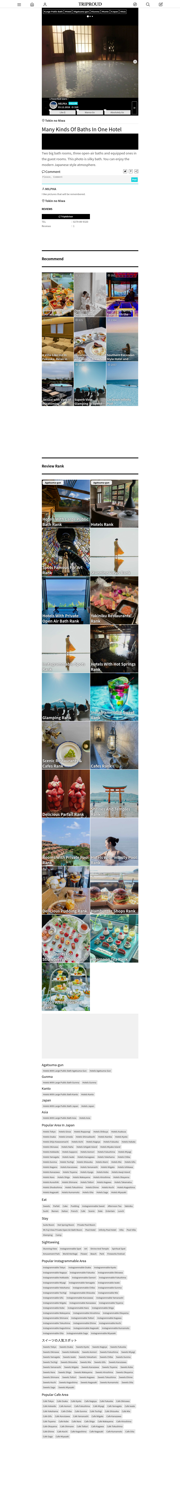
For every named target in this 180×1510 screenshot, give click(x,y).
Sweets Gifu (100, 1362)
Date (100, 1211)
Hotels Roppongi (82, 1131)
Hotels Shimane (69, 1182)
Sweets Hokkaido (70, 1351)
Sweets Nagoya (99, 1346)
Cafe (83, 1211)
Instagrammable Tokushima (56, 1323)
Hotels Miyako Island (110, 1146)
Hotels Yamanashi (89, 1167)
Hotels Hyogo (86, 1172)
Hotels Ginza (65, 1131)
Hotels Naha (67, 1146)
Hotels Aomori (87, 1151)
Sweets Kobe (126, 1367)
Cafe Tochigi (96, 1411)
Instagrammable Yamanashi (109, 1297)
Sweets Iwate (69, 1356)
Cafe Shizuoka (112, 1411)
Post (134, 179)
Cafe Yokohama (50, 1411)
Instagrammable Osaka (80, 1267)
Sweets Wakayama (83, 1372)
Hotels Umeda (66, 1136)
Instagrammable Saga (77, 1333)
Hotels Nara (48, 1177)
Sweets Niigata (71, 1367)
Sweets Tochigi (50, 1362)
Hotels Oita (88, 1192)
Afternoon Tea (114, 1206)
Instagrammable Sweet (93, 1206)
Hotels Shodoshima (52, 1187)
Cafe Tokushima (114, 1426)
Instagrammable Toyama (111, 1302)
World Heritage (70, 1253)
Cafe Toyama (49, 1421)
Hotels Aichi (77, 1141)
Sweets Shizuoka (69, 1362)
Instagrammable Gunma (110, 1287)
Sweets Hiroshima (104, 1372)
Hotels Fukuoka (111, 1141)
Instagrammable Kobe (54, 1307)
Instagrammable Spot (70, 1248)
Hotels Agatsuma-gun (100, 1070)
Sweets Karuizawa (117, 1362)
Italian (65, 1211)
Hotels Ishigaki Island (87, 1146)
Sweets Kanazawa (90, 1367)
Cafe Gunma (81, 1411)
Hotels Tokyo (49, 1131)
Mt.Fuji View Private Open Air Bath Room (62, 1229)
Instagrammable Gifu (53, 1297)
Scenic (91, 1211)
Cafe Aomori (65, 1406)
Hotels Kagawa (104, 1182)
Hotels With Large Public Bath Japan (60, 1106)
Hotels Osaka (49, 1136)
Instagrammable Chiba (84, 1287)
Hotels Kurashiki (51, 1182)
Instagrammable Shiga (103, 1307)
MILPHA (62, 103)
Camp (58, 1234)
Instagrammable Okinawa (110, 1272)
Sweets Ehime (126, 1377)
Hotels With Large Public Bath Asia (59, 1117)
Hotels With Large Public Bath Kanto (60, 1094)
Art (85, 1248)
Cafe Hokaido (49, 1406)
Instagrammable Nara (78, 1307)
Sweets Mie (85, 1362)
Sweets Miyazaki (66, 1387)
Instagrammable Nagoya (55, 1272)
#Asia (126, 11)
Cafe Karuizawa (62, 1416)
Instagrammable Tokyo (54, 1267)
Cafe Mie (126, 1411)
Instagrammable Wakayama (56, 1312)
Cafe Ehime (48, 1431)
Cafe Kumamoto (114, 1431)
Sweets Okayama (124, 1372)
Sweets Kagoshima (68, 1382)
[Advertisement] (90, 142)
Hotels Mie (116, 1161)
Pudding (75, 1206)
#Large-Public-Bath (54, 11)
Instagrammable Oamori (84, 1277)
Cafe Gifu (47, 1416)
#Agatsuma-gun (83, 11)
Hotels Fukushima (106, 1151)
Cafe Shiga (89, 1421)
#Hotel (69, 11)
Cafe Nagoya (91, 1401)
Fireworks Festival (116, 1253)
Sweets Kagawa (86, 1377)
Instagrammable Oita (53, 1333)
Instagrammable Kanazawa (82, 1302)
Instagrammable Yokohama (56, 1287)
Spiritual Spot (118, 1248)
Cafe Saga (48, 1436)
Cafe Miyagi (98, 1406)
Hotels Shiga (64, 1177)
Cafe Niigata (97, 1416)
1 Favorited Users (59, 98)
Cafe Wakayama (105, 1421)
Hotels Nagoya (93, 1141)
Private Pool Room (86, 1224)
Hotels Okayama (121, 1177)
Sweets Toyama (109, 1367)
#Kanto (107, 11)
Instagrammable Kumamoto (115, 1328)
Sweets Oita (127, 1382)
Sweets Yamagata (51, 1356)
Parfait (56, 1206)
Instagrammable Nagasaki (86, 1328)
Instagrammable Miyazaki (103, 1333)
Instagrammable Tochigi (55, 1292)
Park (102, 1253)
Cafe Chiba (66, 1411)
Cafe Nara (76, 1421)
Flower (84, 1253)
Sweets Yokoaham (88, 1356)
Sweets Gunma (123, 1356)
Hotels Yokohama (106, 1156)
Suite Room (48, 1224)
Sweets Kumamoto (109, 1382)
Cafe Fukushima (82, 1406)
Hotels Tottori (87, 1182)
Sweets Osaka (66, 1346)
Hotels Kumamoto (70, 1192)
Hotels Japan (87, 1106)
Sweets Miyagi (128, 1351)
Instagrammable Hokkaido (56, 1277)
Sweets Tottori (69, 1377)
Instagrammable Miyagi (54, 1282)
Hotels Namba (105, 1136)
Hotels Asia (84, 1117)
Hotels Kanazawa (51, 1172)
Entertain (110, 1211)
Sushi (45, 1211)
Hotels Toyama (70, 1172)
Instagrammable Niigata (54, 1302)
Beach (93, 1253)
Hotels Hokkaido (51, 1151)
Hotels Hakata (128, 1141)
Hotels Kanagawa (86, 1156)
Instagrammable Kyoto (105, 1267)
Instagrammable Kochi (110, 1323)
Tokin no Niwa (53, 120)
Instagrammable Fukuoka (82, 1272)
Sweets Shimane (51, 1377)
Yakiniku (129, 1206)
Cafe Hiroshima (123, 1421)
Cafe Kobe (64, 1421)
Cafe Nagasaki (96, 1431)
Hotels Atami (102, 1161)
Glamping (48, 1234)
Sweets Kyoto (82, 1346)
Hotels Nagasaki (51, 1192)
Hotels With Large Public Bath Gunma (61, 1082)
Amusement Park (51, 1253)
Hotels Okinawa (50, 1146)
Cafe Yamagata (114, 1406)
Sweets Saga (49, 1387)
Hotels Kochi (108, 1187)
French (74, 1211)
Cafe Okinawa (122, 1401)
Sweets (46, 1206)
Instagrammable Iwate (109, 1282)
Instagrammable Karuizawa (80, 1297)
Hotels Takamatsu (123, 1182)
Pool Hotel (90, 1229)
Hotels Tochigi (67, 1161)
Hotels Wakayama (81, 1177)
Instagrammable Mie (108, 1292)
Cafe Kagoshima (78, 1431)
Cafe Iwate (130, 1406)
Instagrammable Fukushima (112, 1277)
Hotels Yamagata (51, 1156)
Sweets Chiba (106, 1356)
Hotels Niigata (108, 1167)
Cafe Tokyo (48, 1401)
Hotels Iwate (68, 1156)
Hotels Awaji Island (121, 1172)
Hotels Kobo (103, 1172)
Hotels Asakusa (118, 1131)
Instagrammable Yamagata (82, 1282)
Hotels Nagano (50, 1167)
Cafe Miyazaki (62, 1436)
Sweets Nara (49, 1372)
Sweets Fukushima (109, 1351)
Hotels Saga (102, 1192)
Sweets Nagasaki (89, 1382)
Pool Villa (131, 1229)
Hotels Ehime (92, 1187)
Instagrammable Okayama (116, 1312)
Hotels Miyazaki (118, 1192)
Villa (121, 1229)
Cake (65, 1206)
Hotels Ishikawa (125, 1167)
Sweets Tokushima (107, 1377)
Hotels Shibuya (100, 1131)
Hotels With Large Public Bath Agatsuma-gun (65, 1070)
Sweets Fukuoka (118, 1346)
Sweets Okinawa (51, 1351)
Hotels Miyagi (124, 1151)
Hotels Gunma (89, 1082)
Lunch (121, 1211)
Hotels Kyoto (121, 1136)
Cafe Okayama (50, 1426)
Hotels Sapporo (69, 1151)
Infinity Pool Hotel (107, 1229)
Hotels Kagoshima (126, 1187)
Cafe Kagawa (97, 1426)
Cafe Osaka (62, 1401)
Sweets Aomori (89, 1351)
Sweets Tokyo (49, 1346)
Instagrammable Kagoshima (56, 1328)
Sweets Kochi (49, 1382)
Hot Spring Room (65, 1224)
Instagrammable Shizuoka (82, 1292)
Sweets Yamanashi (52, 1367)
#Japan (117, 11)
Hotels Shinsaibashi (85, 1136)
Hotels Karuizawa (68, 1167)
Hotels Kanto (87, 1094)
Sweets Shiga (64, 1372)
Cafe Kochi (62, 1431)
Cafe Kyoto (76, 1401)
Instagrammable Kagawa (109, 1317)
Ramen (55, 1211)
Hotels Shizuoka (85, 1161)
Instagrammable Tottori (82, 1317)
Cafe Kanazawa (113, 1416)
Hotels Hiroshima (101, 1177)
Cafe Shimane (67, 1426)
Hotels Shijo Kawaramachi (56, 1141)
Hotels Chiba (124, 1156)
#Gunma (97, 11)
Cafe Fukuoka (106, 1401)
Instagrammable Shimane (55, 1317)
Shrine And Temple (99, 1248)
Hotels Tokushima (74, 1187)
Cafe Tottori (82, 1426)
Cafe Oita (129, 1431)
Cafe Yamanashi (80, 1416)
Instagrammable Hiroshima (86, 1312)
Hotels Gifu (130, 1161)
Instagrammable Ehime (84, 1323)
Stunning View (50, 1248)
